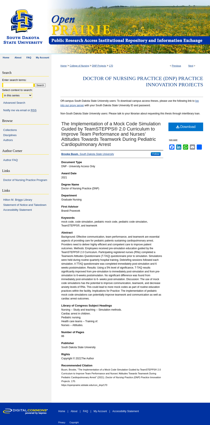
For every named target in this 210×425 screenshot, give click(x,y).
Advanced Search (14, 102)
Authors (8, 140)
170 (111, 65)
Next (190, 65)
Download (186, 127)
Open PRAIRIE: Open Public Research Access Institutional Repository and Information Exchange (129, 27)
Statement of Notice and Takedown (24, 204)
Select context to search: (17, 90)
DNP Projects (99, 65)
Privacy (61, 422)
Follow (155, 154)
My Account (100, 411)
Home (63, 65)
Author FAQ (10, 160)
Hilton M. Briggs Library (17, 199)
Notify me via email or (19, 110)
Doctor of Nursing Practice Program (25, 180)
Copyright (74, 422)
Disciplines (9, 135)
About (74, 411)
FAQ (85, 411)
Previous (176, 65)
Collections (10, 130)
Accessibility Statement (17, 209)
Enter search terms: (14, 80)
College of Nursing (79, 65)
